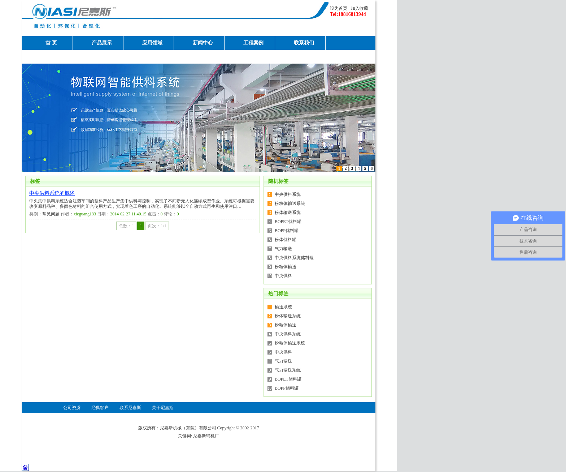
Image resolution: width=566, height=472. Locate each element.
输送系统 (283, 306)
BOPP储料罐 (287, 230)
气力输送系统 (288, 370)
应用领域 (152, 43)
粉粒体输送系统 (290, 203)
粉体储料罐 (285, 239)
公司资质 (71, 407)
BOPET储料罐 (288, 221)
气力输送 (283, 248)
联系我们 (304, 43)
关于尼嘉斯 (51, 56)
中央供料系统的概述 (52, 193)
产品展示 (102, 43)
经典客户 (100, 407)
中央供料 (283, 275)
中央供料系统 (288, 194)
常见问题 (51, 213)
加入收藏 (359, 8)
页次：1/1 (157, 225)
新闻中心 (203, 43)
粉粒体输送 (285, 266)
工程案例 (253, 43)
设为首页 (338, 8)
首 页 (51, 43)
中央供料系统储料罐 (294, 257)
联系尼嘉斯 (130, 407)
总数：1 (126, 225)
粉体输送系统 (288, 212)
